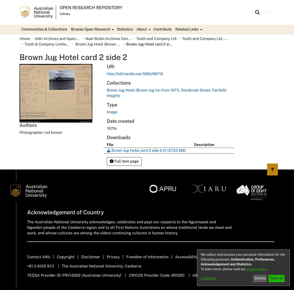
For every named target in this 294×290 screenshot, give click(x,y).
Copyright (66, 257)
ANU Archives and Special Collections (58, 39)
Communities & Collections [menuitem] (44, 29)
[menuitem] (92, 29)
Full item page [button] (124, 161)
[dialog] (243, 267)
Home (25, 39)
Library (65, 14)
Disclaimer (90, 257)
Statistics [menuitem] (125, 29)
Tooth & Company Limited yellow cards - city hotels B (48, 44)
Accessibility (186, 257)
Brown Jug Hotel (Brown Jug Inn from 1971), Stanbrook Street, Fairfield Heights (98, 44)
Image (112, 112)
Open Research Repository (91, 7)
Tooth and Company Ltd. (156, 39)
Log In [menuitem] (266, 12)
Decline (260, 278)
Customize (208, 278)
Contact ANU (38, 257)
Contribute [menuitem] (162, 29)
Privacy (113, 257)
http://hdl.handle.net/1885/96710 (135, 74)
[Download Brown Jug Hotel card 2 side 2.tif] (146, 150)
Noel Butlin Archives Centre (108, 39)
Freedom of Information (147, 257)
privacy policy (256, 269)
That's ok (276, 278)
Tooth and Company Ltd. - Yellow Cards (205, 39)
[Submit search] (257, 12)
